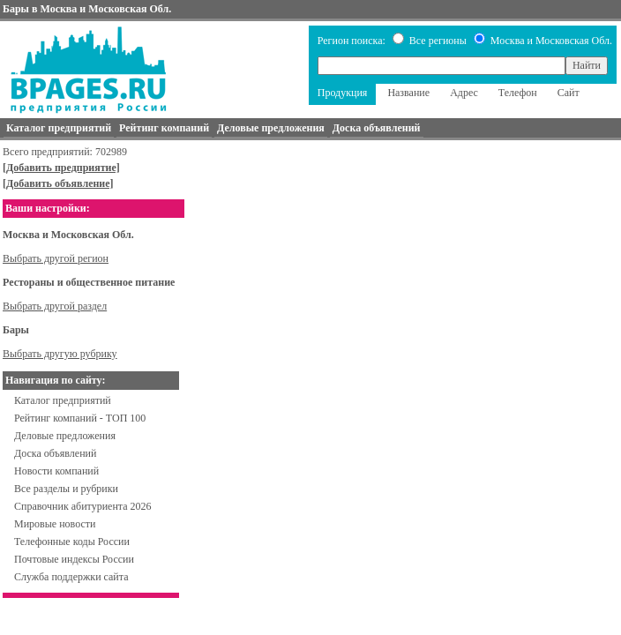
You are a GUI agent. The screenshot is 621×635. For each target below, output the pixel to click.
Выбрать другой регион (55, 258)
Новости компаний (56, 471)
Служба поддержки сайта (71, 577)
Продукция (343, 92)
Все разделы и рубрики (66, 488)
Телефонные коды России (72, 541)
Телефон (517, 92)
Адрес (464, 92)
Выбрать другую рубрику (60, 353)
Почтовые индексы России (74, 559)
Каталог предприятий (62, 400)
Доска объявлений (55, 453)
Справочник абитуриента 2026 (83, 506)
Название (408, 92)
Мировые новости (54, 524)
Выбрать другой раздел (55, 306)
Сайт (568, 92)
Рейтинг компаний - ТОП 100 (80, 418)
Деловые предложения (65, 436)
